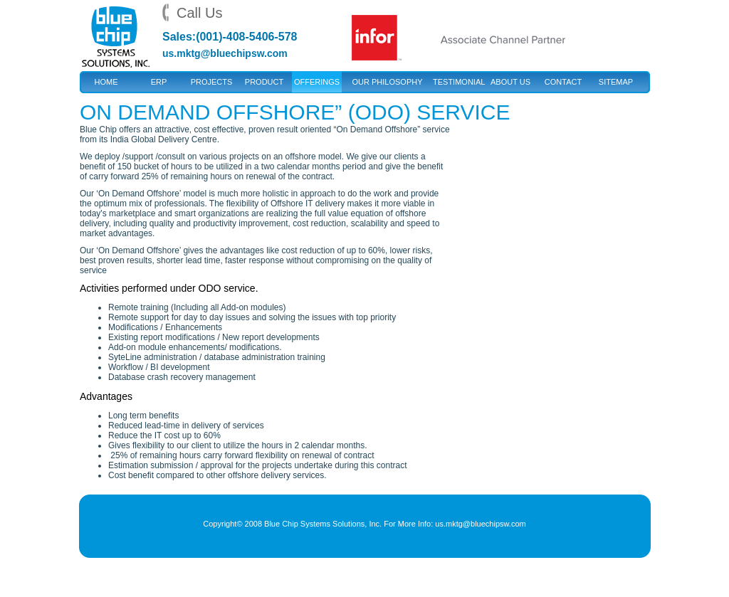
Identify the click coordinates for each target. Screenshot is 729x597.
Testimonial (458, 82)
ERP (159, 82)
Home (106, 82)
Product (264, 82)
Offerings (317, 82)
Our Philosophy (387, 82)
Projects (212, 82)
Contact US (563, 85)
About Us (510, 82)
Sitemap (616, 82)
